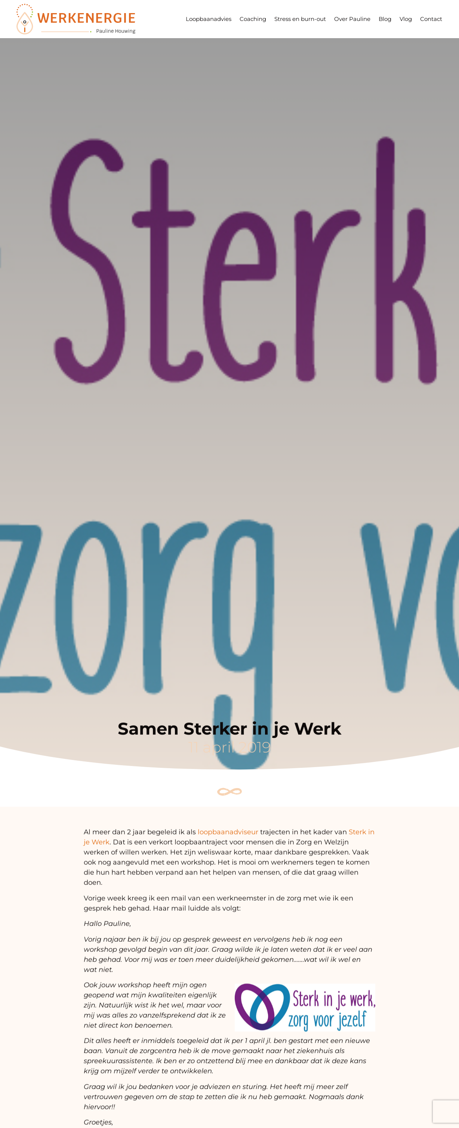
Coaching (253, 18)
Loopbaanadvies (208, 18)
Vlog (406, 18)
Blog (385, 18)
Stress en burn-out (300, 18)
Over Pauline (352, 18)
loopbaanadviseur (228, 839)
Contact (431, 18)
